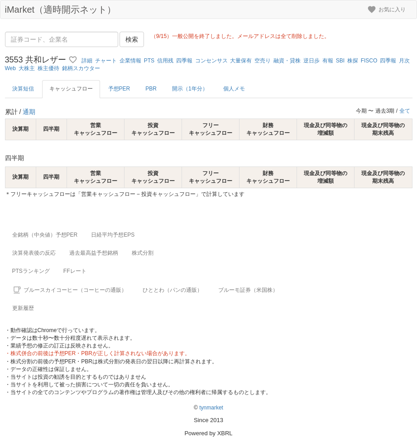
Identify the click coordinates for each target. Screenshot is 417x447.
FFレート (74, 271)
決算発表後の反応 (34, 253)
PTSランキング (31, 271)
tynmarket (211, 407)
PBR (151, 89)
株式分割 (142, 253)
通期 (29, 111)
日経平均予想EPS (112, 235)
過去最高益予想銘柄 (93, 253)
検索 (131, 39)
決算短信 (23, 89)
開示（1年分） (190, 89)
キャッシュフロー (71, 89)
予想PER (119, 89)
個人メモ (234, 89)
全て (404, 111)
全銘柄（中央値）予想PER (45, 235)
